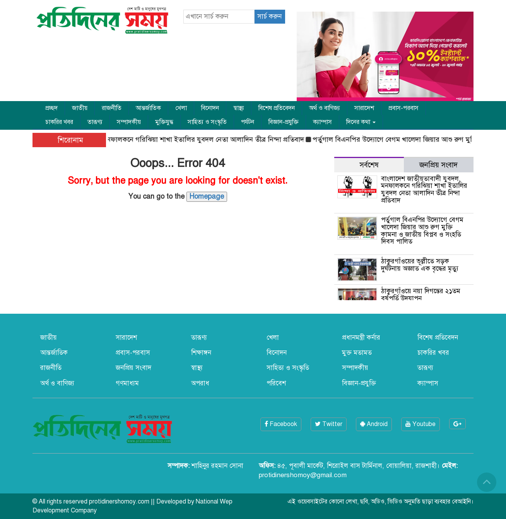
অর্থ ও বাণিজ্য (324, 108)
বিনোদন (210, 108)
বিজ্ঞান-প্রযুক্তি (283, 122)
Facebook (281, 424)
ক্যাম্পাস (322, 122)
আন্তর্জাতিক (148, 108)
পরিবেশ (276, 383)
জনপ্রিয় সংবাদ (133, 368)
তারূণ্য (95, 122)
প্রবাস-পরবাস (403, 108)
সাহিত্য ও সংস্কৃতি (207, 122)
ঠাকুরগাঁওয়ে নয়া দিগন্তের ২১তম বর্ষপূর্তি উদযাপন (420, 294)
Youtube (420, 424)
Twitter (328, 424)
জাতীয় (79, 108)
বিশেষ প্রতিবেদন (276, 108)
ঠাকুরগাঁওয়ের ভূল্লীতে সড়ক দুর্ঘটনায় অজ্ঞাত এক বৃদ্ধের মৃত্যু (419, 265)
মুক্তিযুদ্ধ (164, 122)
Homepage (207, 196)
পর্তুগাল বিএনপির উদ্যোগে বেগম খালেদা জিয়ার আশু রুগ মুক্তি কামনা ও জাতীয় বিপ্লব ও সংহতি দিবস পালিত (422, 231)
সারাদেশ (364, 108)
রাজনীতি (111, 108)
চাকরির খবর (59, 122)
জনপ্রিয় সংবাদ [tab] (438, 164)
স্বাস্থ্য (238, 108)
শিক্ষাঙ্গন (201, 353)
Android (374, 424)
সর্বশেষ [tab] (369, 164)
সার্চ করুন (269, 16)
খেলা (181, 108)
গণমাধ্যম (127, 383)
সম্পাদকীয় (129, 122)
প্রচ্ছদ (51, 108)
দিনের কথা (361, 122)
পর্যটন (247, 122)
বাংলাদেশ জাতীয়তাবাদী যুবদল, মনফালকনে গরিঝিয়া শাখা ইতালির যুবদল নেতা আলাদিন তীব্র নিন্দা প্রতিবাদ (164, 139)
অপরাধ (200, 383)
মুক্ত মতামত (357, 353)
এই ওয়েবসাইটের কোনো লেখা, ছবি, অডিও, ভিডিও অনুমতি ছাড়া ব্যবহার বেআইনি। (380, 501)
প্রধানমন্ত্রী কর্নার (361, 337)
